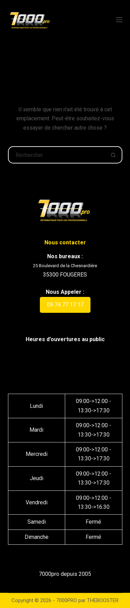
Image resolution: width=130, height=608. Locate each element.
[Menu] (119, 20)
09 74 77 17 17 (65, 304)
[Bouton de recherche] (113, 154)
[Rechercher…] (56, 154)
